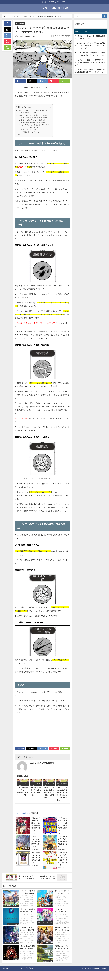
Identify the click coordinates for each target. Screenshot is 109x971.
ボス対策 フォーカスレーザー (31, 132)
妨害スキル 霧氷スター (28, 129)
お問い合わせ (29, 968)
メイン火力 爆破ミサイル (29, 127)
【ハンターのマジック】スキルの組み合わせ (32, 110)
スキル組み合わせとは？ (28, 112)
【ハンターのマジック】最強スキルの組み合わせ (34, 115)
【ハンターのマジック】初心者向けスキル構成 (33, 125)
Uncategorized (20, 23)
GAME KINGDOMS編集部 (62, 36)
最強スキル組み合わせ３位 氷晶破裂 (33, 122)
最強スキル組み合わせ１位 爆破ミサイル (34, 117)
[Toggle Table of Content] (48, 107)
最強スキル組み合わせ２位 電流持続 (33, 120)
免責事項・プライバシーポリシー (13, 968)
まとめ (20, 134)
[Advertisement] (42, 731)
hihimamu (101, 62)
